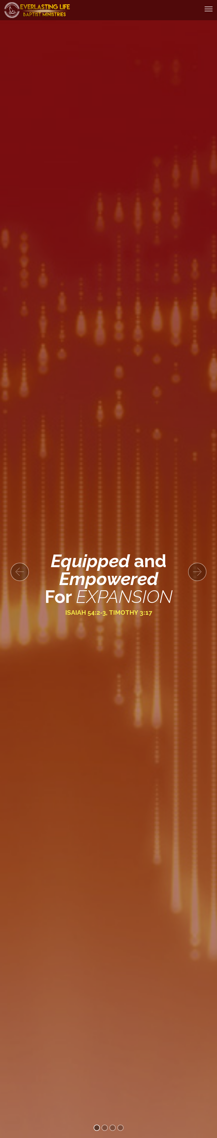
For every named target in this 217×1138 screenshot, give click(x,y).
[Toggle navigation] (209, 8)
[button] (20, 572)
